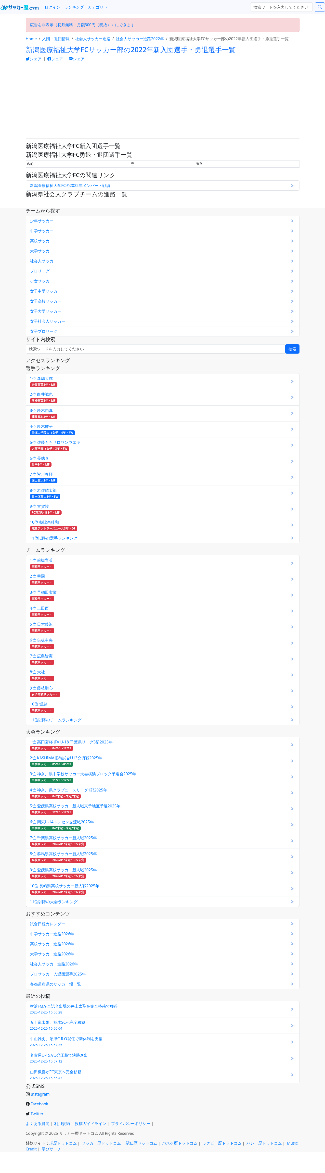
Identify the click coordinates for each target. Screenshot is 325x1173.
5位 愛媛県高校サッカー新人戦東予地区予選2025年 (75, 809)
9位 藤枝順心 (45, 691)
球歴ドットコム (63, 1143)
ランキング (74, 7)
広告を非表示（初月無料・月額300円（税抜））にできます (82, 24)
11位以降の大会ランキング (54, 901)
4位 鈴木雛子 (52, 429)
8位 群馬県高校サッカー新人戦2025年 (63, 857)
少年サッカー (41, 220)
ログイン (52, 7)
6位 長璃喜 (41, 461)
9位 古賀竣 (46, 509)
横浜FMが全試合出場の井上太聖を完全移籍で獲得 (74, 1008)
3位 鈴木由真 (43, 413)
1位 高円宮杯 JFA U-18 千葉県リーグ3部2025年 (71, 745)
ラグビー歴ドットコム (222, 1143)
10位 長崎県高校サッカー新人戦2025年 (64, 889)
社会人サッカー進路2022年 (140, 38)
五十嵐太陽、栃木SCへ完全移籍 (58, 1025)
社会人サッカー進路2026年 (54, 964)
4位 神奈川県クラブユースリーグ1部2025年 (68, 793)
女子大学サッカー (45, 311)
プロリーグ (40, 271)
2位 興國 (42, 579)
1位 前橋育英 (42, 563)
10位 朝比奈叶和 (54, 525)
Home (31, 38)
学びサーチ (51, 1149)
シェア (34, 59)
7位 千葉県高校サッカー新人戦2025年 (63, 841)
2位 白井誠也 (43, 397)
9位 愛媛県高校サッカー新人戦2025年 (63, 873)
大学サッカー (41, 251)
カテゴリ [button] (96, 7)
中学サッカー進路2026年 (52, 934)
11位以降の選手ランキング (54, 538)
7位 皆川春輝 (43, 477)
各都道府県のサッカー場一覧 (55, 984)
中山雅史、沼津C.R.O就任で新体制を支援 (66, 1041)
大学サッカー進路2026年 (52, 954)
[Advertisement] (162, 100)
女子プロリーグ (43, 331)
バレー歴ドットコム (264, 1143)
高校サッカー (41, 241)
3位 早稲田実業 (43, 595)
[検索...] (281, 7)
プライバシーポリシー (130, 1123)
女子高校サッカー (45, 301)
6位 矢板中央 (42, 643)
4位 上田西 (42, 611)
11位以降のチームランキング (55, 720)
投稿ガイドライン (90, 1123)
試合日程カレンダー (47, 923)
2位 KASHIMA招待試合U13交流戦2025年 (66, 761)
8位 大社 (42, 675)
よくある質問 (37, 1123)
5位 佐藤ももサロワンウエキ (55, 445)
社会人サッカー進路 (92, 38)
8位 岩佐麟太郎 (45, 493)
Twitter (37, 1113)
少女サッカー (41, 281)
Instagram (40, 1094)
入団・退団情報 (56, 38)
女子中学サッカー (45, 291)
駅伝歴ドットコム (141, 1143)
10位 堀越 (42, 707)
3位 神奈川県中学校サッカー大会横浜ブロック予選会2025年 (83, 777)
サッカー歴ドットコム (101, 1143)
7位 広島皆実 (42, 659)
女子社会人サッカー (47, 321)
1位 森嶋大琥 (43, 381)
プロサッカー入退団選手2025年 (58, 974)
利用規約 (62, 1123)
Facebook (39, 1104)
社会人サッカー (43, 261)
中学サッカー (41, 231)
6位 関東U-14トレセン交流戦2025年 (62, 825)
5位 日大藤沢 (42, 627)
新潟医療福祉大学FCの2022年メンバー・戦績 (70, 185)
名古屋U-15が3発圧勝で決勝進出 (59, 1057)
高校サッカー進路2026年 (52, 944)
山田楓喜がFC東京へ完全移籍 (55, 1074)
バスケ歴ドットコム (179, 1143)
